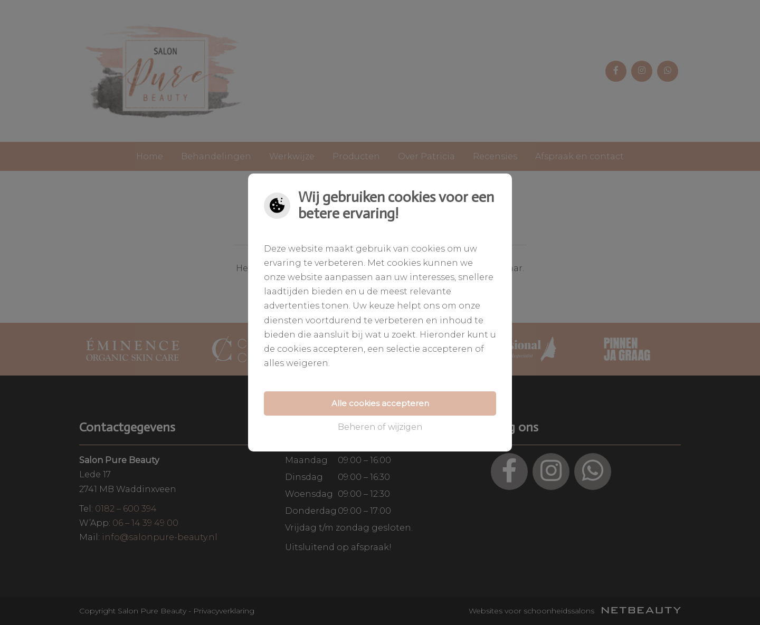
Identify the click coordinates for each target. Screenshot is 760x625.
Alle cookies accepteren (380, 403)
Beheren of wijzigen (380, 427)
